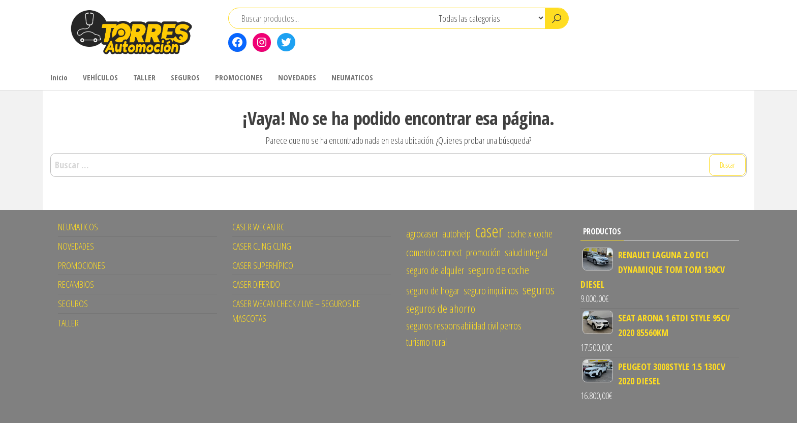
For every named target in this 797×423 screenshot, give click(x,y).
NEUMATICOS (352, 77)
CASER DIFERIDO (256, 284)
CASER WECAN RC (258, 227)
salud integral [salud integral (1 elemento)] (526, 252)
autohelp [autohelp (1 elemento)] (456, 233)
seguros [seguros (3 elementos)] (539, 289)
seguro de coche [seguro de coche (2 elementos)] (498, 270)
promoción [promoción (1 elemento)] (483, 252)
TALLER (144, 77)
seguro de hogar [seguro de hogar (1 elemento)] (432, 290)
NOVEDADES (297, 77)
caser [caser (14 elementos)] (489, 231)
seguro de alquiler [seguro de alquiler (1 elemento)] (435, 270)
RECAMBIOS (76, 284)
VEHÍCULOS (100, 77)
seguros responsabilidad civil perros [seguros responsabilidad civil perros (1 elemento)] (464, 326)
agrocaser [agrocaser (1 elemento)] (422, 233)
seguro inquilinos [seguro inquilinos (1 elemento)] (491, 290)
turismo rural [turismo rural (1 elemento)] (426, 342)
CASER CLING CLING (261, 246)
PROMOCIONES (239, 77)
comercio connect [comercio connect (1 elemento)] (434, 252)
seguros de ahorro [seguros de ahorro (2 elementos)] (440, 308)
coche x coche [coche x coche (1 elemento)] (530, 233)
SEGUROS (185, 77)
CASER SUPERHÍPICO (262, 265)
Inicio (59, 77)
